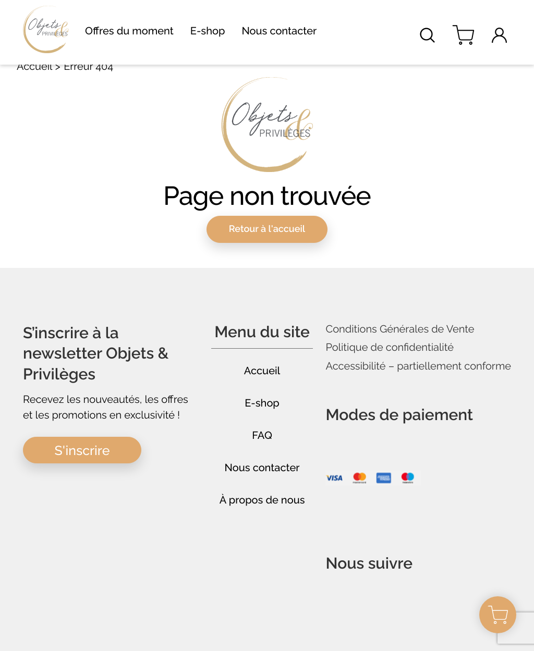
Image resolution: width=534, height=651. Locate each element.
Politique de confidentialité (389, 347)
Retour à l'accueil (267, 229)
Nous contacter (279, 31)
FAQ (262, 435)
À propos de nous (262, 500)
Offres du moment (129, 31)
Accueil (35, 66)
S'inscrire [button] (82, 450)
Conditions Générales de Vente (399, 329)
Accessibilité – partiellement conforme (418, 366)
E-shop (207, 31)
